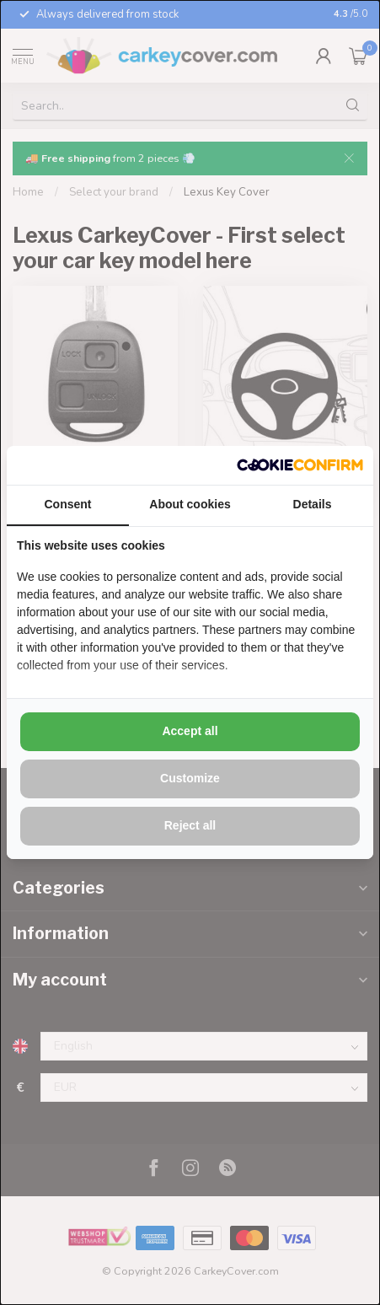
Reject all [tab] (190, 825)
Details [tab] (312, 504)
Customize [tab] (190, 778)
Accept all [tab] (189, 731)
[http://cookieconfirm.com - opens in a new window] (300, 465)
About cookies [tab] (189, 504)
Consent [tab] (68, 504)
